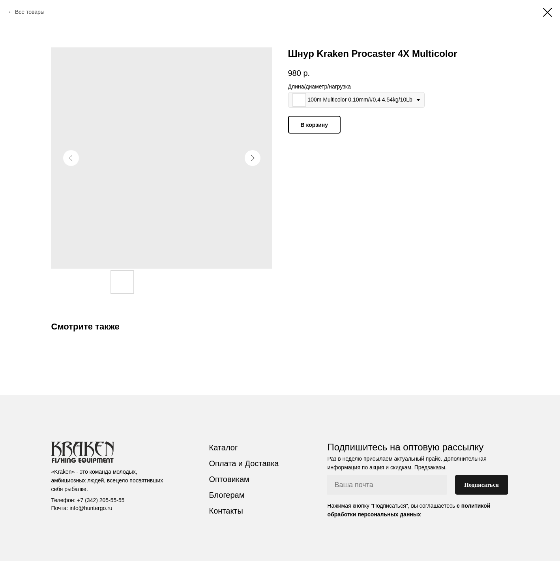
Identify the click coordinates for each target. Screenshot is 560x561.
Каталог (223, 447)
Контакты (226, 510)
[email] (387, 485)
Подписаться (481, 485)
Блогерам (227, 495)
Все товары (30, 12)
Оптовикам (229, 479)
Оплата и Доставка (244, 463)
